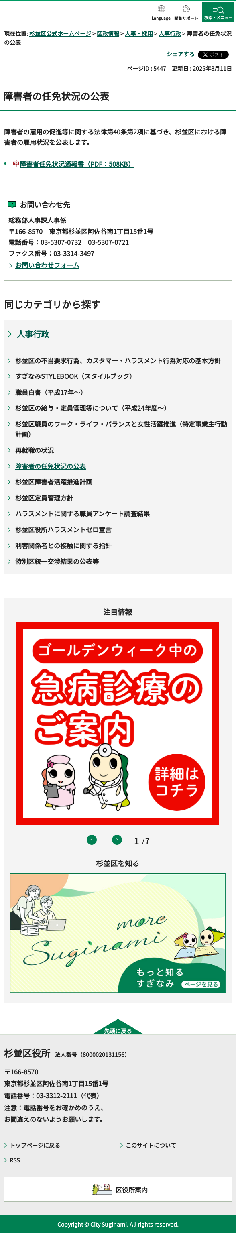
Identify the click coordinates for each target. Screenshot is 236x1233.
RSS (15, 1160)
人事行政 (170, 33)
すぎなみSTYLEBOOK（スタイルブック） (75, 376)
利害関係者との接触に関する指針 (63, 545)
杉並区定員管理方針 (44, 498)
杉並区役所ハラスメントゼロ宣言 (63, 529)
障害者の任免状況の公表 (50, 466)
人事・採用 (139, 33)
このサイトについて (151, 1145)
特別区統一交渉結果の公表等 (57, 561)
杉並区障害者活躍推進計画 (53, 481)
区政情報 (108, 33)
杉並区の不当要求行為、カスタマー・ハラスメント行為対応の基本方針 (118, 360)
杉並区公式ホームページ (60, 33)
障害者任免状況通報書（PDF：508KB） (77, 164)
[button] (161, 13)
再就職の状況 (34, 450)
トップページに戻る (35, 1145)
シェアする (181, 54)
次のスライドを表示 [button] (117, 840)
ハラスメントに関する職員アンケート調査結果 (82, 513)
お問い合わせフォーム (47, 265)
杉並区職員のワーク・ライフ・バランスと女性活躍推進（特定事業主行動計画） (121, 429)
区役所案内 (132, 1189)
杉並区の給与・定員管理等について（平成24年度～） (92, 408)
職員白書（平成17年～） (51, 392)
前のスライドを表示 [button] (92, 840)
